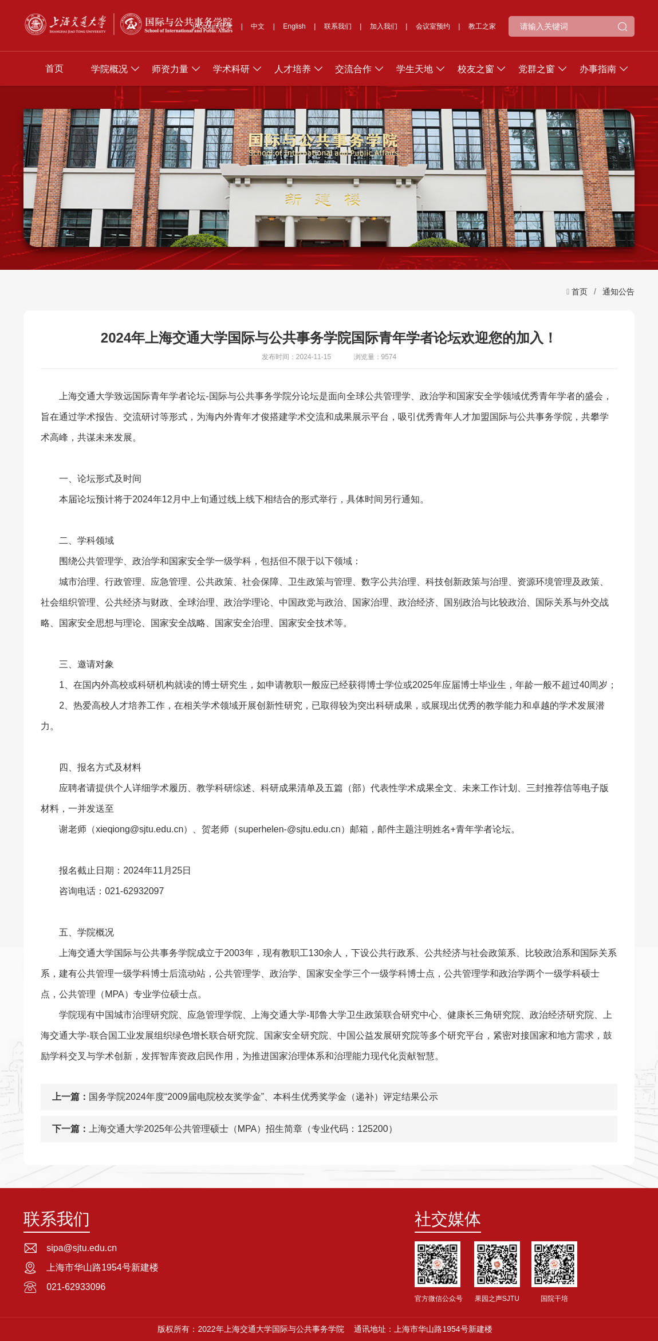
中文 (258, 26)
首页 (54, 68)
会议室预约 (433, 26)
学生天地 (414, 69)
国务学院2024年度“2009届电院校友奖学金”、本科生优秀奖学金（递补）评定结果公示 (263, 1097)
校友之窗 (476, 69)
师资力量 (170, 69)
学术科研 (231, 69)
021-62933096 (75, 1287)
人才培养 (292, 69)
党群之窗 (536, 69)
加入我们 (383, 26)
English (294, 26)
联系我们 (338, 26)
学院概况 (109, 69)
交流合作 (353, 69)
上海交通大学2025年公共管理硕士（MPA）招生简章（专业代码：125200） (243, 1129)
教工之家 (482, 26)
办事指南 (598, 69)
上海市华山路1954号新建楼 (102, 1267)
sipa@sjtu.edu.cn (81, 1248)
